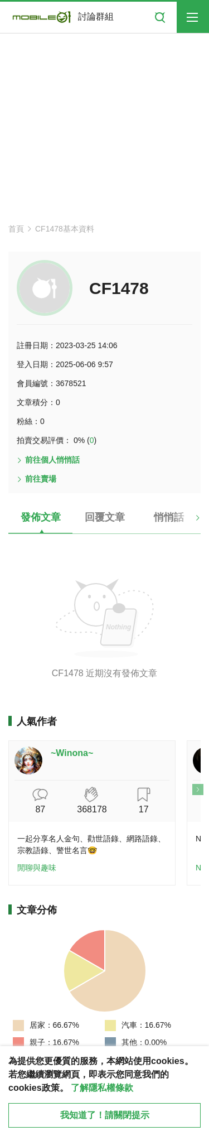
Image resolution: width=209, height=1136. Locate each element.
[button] (188, 521)
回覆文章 (105, 517)
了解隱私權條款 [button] (102, 1087)
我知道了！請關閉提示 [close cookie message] (104, 1115)
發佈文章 (41, 517)
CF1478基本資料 (64, 228)
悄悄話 (169, 517)
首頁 (16, 228)
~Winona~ (72, 753)
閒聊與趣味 (36, 867)
